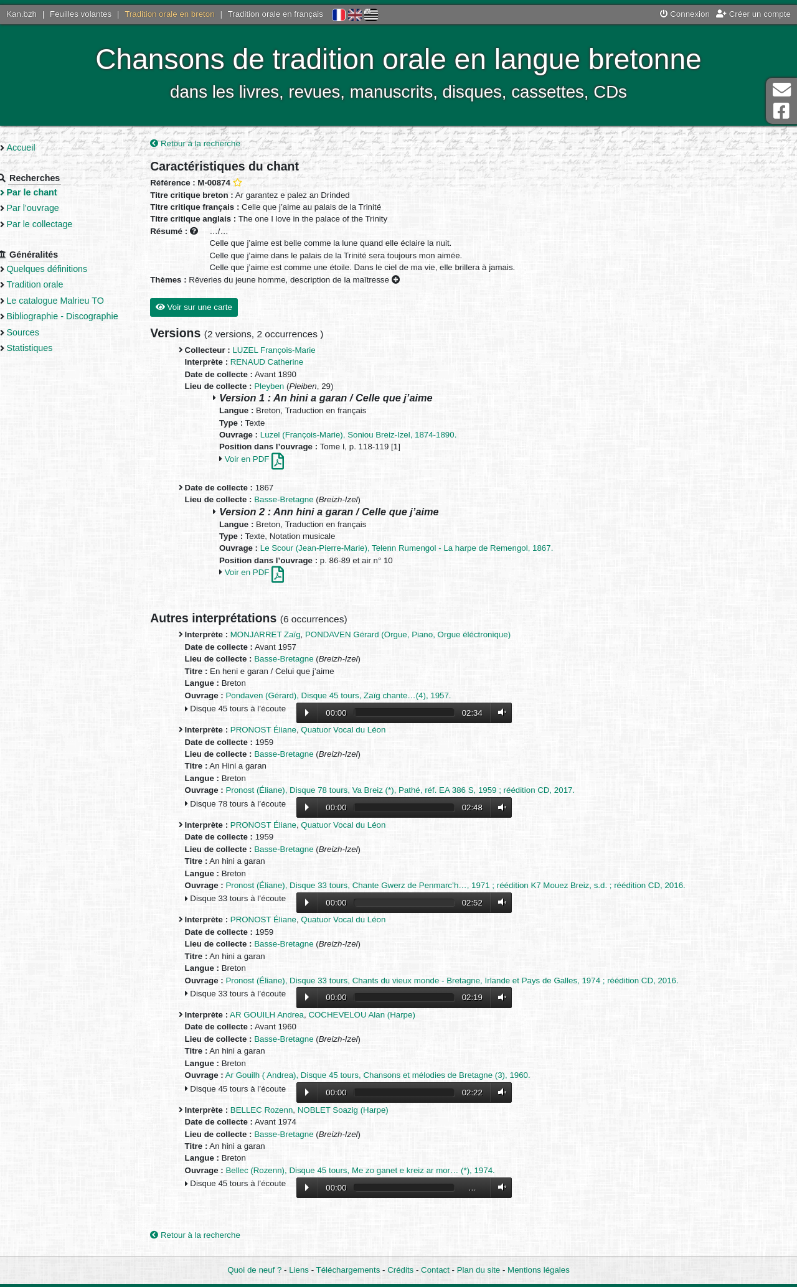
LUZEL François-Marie (273, 350)
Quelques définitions (66, 269)
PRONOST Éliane (263, 730)
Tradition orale (54, 284)
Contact (435, 1270)
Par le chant (51, 192)
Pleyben (269, 386)
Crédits (400, 1270)
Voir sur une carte (193, 307)
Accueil (40, 147)
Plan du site (478, 1270)
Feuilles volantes (80, 14)
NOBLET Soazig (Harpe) (342, 1110)
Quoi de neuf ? (254, 1270)
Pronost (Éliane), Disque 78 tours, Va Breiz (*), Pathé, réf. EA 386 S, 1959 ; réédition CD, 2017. (400, 791)
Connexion (685, 14)
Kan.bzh (21, 14)
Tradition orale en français (275, 14)
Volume (499, 712)
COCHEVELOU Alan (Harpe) (361, 1015)
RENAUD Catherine (266, 362)
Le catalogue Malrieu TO (74, 301)
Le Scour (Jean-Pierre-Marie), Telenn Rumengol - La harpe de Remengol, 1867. (406, 549)
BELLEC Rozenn (261, 1110)
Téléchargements (348, 1270)
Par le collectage (59, 224)
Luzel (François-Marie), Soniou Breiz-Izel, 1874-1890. (358, 435)
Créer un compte (753, 14)
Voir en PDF (253, 459)
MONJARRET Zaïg (265, 635)
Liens (299, 1270)
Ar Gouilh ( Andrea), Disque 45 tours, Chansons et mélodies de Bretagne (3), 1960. (377, 1075)
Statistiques (49, 360)
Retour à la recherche (195, 144)
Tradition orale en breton (169, 14)
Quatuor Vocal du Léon (343, 730)
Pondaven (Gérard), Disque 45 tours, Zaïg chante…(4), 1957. (338, 696)
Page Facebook (781, 111)
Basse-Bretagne (283, 500)
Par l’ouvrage (52, 208)
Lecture (306, 713)
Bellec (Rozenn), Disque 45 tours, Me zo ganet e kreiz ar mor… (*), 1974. (359, 1171)
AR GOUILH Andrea (266, 1015)
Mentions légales (538, 1270)
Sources (42, 344)
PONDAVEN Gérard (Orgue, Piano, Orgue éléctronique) (407, 635)
